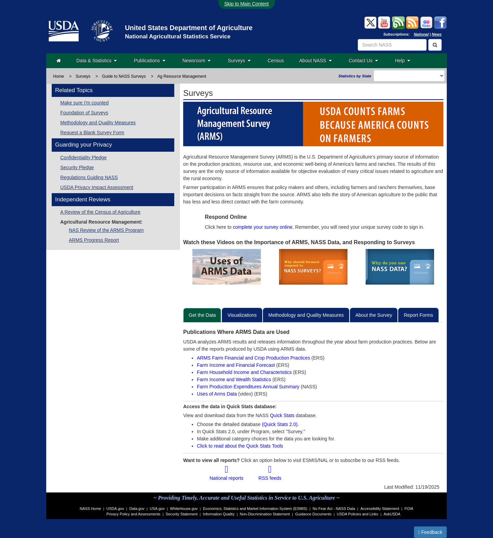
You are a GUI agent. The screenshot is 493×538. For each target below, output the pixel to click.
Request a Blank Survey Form (92, 132)
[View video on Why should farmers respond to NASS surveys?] (313, 267)
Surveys (239, 60)
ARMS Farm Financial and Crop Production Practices (254, 358)
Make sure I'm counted (84, 102)
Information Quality (219, 514)
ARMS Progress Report (94, 240)
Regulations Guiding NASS (89, 177)
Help (402, 60)
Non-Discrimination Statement (265, 514)
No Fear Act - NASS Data (334, 508)
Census (276, 60)
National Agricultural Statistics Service (177, 36)
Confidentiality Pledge (83, 157)
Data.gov (136, 508)
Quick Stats (282, 415)
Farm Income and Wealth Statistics (235, 379)
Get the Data (202, 315)
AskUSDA (391, 514)
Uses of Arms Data (217, 394)
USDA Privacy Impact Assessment (96, 187)
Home (58, 76)
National (421, 34)
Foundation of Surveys (84, 112)
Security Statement (182, 514)
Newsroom (196, 60)
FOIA (409, 508)
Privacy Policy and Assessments (133, 514)
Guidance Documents (313, 514)
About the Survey (373, 315)
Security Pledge (77, 167)
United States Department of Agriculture (189, 28)
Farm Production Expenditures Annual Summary (249, 386)
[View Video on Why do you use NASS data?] (400, 267)
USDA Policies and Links (357, 514)
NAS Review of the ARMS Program (106, 230)
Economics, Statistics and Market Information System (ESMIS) (255, 508)
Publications (149, 60)
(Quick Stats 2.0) (280, 424)
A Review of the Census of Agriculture (100, 212)
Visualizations (241, 315)
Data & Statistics (96, 60)
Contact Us (363, 60)
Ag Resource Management (181, 76)
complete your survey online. (263, 227)
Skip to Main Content (246, 4)
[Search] (435, 45)
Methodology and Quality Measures (98, 122)
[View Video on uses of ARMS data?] (226, 267)
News (437, 34)
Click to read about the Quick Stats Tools (240, 446)
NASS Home (90, 508)
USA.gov (157, 508)
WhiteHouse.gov (184, 508)
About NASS (315, 60)
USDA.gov (115, 508)
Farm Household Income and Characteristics (245, 372)
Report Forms (418, 315)
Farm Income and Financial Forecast (236, 365)
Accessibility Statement (380, 508)
